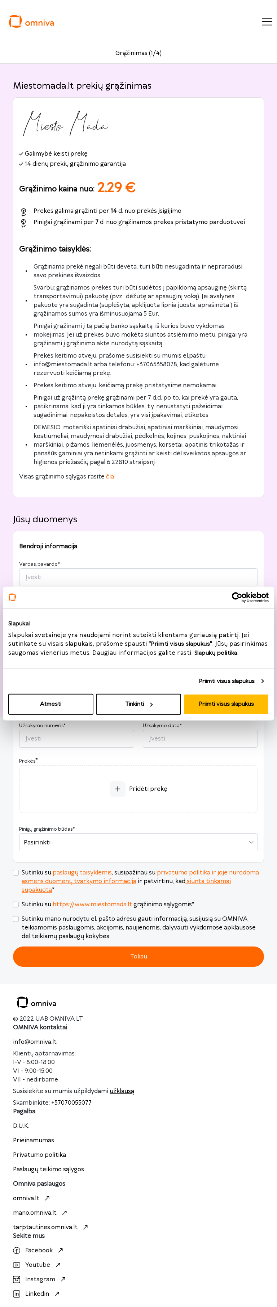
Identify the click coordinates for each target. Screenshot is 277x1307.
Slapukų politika (215, 653)
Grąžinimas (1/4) (138, 53)
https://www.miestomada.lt (92, 904)
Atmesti (50, 704)
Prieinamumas (33, 1140)
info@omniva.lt (35, 1042)
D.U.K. (21, 1126)
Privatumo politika (39, 1155)
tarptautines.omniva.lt (51, 1227)
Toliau (138, 957)
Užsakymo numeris (42, 725)
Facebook (39, 1250)
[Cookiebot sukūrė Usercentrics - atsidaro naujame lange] (237, 597)
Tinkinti (139, 704)
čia (110, 477)
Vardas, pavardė (39, 564)
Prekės (27, 761)
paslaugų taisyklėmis (82, 873)
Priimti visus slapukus (227, 681)
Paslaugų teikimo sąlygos (48, 1169)
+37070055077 (71, 1103)
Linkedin (37, 1294)
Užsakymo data (162, 725)
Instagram (40, 1279)
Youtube (37, 1265)
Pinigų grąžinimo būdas (47, 829)
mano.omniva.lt (41, 1213)
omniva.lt (32, 1198)
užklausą (122, 1091)
